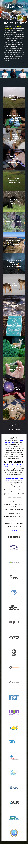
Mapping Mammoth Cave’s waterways (13, 159)
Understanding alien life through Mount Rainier (14, 263)
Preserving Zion (14, 326)
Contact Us (14, 530)
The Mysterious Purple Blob (13, 388)
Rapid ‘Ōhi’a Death (13, 409)
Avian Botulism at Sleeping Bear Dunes (13, 243)
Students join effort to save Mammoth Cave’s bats (14, 118)
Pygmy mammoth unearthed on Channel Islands (14, 139)
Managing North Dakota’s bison (14, 97)
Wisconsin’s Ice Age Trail (13, 305)
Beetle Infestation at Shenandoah (13, 367)
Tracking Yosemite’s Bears (14, 201)
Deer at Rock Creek (13, 347)
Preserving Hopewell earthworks (14, 180)
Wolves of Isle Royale (14, 284)
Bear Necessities (14, 222)
